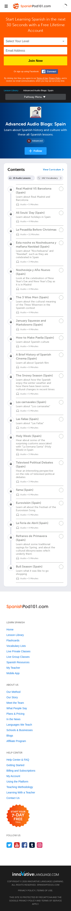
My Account (13, 776)
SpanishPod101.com (48, 885)
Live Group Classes (18, 656)
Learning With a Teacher (20, 792)
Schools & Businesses (19, 730)
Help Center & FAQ (17, 759)
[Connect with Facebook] (49, 71)
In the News (13, 719)
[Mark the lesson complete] (61, 189)
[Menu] (6, 6)
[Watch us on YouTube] (17, 845)
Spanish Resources (17, 662)
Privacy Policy (55, 78)
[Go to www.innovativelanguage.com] (35, 873)
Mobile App (13, 673)
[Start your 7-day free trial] (18, 816)
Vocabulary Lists (16, 645)
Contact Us (13, 797)
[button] (65, 6)
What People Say (16, 708)
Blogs (9, 735)
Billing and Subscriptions (20, 770)
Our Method (13, 691)
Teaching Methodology (19, 787)
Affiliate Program (16, 741)
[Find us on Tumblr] (32, 845)
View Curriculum (52, 169)
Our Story (12, 697)
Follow (38, 150)
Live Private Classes (18, 651)
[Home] (32, 8)
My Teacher (13, 667)
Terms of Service (51, 901)
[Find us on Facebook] (24, 845)
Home (9, 629)
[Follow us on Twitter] (9, 845)
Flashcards (12, 640)
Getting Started (15, 765)
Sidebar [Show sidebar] (35, 97)
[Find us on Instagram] (40, 845)
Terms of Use (42, 78)
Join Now (35, 61)
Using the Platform (17, 781)
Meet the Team (15, 702)
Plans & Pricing (15, 713)
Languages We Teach (19, 724)
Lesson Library (11, 90)
